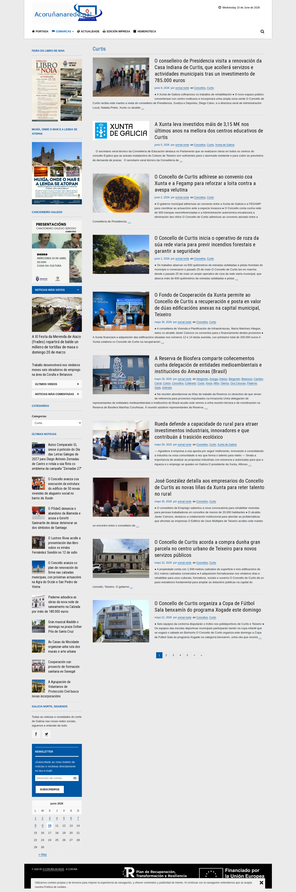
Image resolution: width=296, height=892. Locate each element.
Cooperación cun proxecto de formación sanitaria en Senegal (63, 667)
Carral (158, 382)
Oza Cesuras (238, 382)
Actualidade (88, 31)
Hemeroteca (144, 31)
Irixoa (209, 382)
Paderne (252, 382)
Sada (158, 386)
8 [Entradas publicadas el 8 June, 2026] (35, 825)
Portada (40, 31)
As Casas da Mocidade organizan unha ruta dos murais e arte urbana (64, 647)
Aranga (213, 377)
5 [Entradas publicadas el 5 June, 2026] (64, 817)
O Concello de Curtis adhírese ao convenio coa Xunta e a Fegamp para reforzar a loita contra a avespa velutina (205, 182)
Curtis (210, 87)
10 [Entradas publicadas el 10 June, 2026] (49, 825)
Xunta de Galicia (224, 144)
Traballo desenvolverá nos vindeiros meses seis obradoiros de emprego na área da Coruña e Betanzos (56, 370)
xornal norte (182, 87)
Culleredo (190, 382)
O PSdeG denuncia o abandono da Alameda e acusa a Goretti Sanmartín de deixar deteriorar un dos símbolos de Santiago (56, 518)
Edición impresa (116, 31)
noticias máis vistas (50, 289)
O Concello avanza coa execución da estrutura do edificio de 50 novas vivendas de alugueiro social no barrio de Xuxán (56, 488)
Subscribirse (50, 789)
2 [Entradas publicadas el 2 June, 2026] (42, 817)
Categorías (39, 416)
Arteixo (223, 377)
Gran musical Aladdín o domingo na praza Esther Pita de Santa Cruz (65, 627)
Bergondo (234, 377)
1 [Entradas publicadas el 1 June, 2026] (35, 817)
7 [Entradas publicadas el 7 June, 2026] (78, 817)
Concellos (200, 87)
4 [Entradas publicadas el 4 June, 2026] (57, 817)
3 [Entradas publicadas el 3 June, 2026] (49, 817)
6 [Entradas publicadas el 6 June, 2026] (71, 817)
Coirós (167, 382)
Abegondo (202, 377)
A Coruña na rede (53, 868)
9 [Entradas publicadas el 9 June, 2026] (42, 825)
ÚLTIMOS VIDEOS (46, 384)
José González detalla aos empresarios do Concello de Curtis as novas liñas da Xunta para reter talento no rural (209, 485)
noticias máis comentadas (54, 394)
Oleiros (225, 382)
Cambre (258, 377)
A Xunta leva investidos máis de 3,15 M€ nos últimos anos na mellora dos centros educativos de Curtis (209, 130)
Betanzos (246, 377)
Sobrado (167, 386)
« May (42, 853)
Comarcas (61, 31)
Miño (216, 382)
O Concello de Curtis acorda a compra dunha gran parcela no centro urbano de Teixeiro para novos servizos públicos (207, 546)
